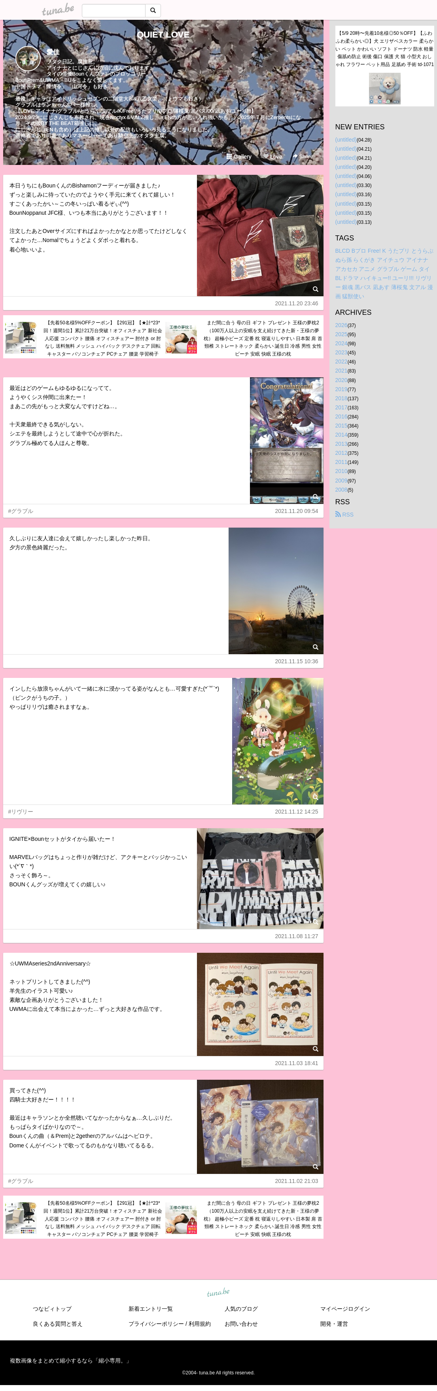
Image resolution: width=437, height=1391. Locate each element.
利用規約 (200, 1324)
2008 (341, 489)
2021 (341, 370)
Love (272, 156)
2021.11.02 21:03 (296, 1181)
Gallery (239, 156)
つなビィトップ (52, 1309)
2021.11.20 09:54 (296, 511)
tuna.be (218, 1293)
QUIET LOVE (163, 35)
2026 (341, 325)
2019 (341, 389)
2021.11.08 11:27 (296, 936)
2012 (341, 453)
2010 (341, 471)
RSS (344, 514)
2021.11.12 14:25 (296, 811)
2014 (341, 434)
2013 (341, 444)
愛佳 (53, 52)
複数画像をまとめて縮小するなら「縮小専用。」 (71, 1360)
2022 (341, 361)
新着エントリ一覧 (151, 1309)
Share (303, 156)
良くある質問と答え (58, 1324)
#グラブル (21, 511)
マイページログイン (345, 1309)
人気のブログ (241, 1309)
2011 (341, 462)
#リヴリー (21, 811)
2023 (341, 352)
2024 (341, 343)
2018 (341, 398)
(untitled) (346, 139)
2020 (341, 380)
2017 (341, 407)
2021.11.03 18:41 (296, 1063)
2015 (341, 425)
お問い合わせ (241, 1324)
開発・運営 (334, 1324)
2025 (341, 334)
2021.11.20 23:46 (296, 303)
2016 (341, 416)
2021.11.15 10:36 (296, 661)
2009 (341, 480)
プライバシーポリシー (156, 1324)
